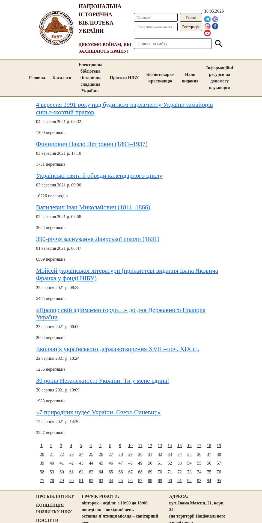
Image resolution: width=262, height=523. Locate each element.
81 (81, 480)
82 (91, 480)
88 (150, 480)
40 (52, 463)
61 (71, 471)
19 (219, 445)
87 (140, 480)
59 (52, 471)
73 (189, 471)
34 (179, 454)
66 (120, 471)
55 (199, 463)
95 (219, 480)
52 (170, 463)
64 (101, 471)
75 (209, 471)
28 (120, 454)
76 (219, 471)
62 (81, 471)
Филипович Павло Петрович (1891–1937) (92, 143)
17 (199, 445)
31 (150, 454)
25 (91, 454)
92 (189, 480)
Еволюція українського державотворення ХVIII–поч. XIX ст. (118, 348)
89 (160, 480)
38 (219, 454)
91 (179, 480)
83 (101, 480)
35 (189, 454)
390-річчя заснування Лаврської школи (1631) (97, 238)
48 (130, 463)
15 (179, 445)
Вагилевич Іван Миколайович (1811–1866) (93, 207)
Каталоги (61, 77)
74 (199, 471)
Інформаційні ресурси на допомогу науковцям (219, 78)
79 (61, 480)
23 (71, 454)
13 (160, 445)
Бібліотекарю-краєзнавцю (160, 77)
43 (81, 463)
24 (81, 454)
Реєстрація (191, 27)
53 (179, 463)
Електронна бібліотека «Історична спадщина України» (90, 77)
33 (170, 454)
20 (42, 454)
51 (160, 463)
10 (130, 445)
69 (150, 471)
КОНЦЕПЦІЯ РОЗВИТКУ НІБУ (54, 508)
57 (219, 463)
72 (179, 471)
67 (130, 471)
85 (120, 480)
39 (42, 463)
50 (150, 463)
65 (111, 471)
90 (170, 480)
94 (209, 480)
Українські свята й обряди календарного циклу (99, 175)
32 (160, 454)
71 (170, 471)
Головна (37, 77)
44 (91, 463)
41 (61, 463)
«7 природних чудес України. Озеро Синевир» (98, 412)
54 (189, 463)
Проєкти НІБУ (124, 77)
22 (61, 454)
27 (111, 454)
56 (209, 463)
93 (199, 480)
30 (140, 454)
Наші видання (190, 77)
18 (209, 445)
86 (130, 480)
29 (130, 454)
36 (199, 454)
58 (42, 471)
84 (111, 480)
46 (111, 463)
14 (170, 445)
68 (140, 471)
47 (120, 463)
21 (52, 454)
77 (42, 480)
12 (150, 445)
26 (101, 454)
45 (101, 463)
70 (160, 471)
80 (71, 480)
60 (61, 471)
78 (52, 480)
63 (91, 471)
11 (140, 445)
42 (71, 463)
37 (209, 454)
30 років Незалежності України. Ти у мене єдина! (102, 380)
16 (189, 445)
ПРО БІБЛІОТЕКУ (55, 496)
